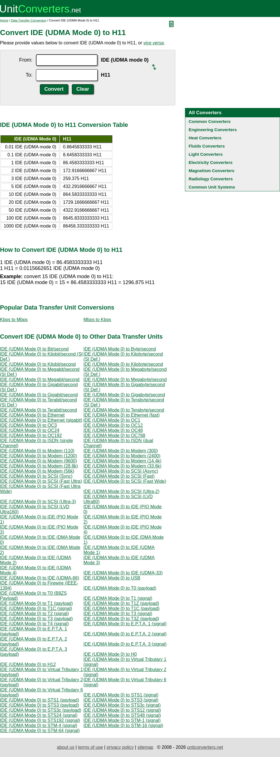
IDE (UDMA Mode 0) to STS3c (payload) (40, 710)
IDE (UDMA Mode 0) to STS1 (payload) (39, 700)
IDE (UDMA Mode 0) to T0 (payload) (119, 588)
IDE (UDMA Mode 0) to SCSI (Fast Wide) (124, 481)
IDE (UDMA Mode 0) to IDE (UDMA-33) (123, 572)
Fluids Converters (207, 146)
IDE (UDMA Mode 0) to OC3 (28, 425)
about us (65, 747)
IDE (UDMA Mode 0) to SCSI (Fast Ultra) (41, 481)
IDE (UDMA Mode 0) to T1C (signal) (36, 608)
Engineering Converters (213, 129)
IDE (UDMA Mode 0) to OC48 (113, 430)
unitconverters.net (205, 747)
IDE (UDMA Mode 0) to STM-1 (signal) (122, 720)
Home (4, 20)
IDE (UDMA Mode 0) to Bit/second (34, 349)
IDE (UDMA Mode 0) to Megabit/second (39, 379)
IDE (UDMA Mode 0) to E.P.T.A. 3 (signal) (125, 644)
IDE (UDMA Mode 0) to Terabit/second (38, 410)
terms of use (90, 747)
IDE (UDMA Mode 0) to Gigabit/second (39, 394)
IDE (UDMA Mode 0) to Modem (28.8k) (39, 466)
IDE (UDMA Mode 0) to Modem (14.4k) (122, 460)
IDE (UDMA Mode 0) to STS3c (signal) (122, 705)
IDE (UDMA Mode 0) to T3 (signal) (117, 613)
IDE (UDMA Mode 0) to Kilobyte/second (123, 364)
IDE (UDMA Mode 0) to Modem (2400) (121, 455)
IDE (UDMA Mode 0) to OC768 (114, 435)
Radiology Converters (211, 178)
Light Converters (206, 154)
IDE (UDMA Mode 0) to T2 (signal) (34, 613)
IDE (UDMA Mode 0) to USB (111, 578)
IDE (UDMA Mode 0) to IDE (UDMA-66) (39, 578)
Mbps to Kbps (97, 319)
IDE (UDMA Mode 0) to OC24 (29, 430)
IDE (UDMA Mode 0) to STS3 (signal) (120, 700)
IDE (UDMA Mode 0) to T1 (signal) (117, 598)
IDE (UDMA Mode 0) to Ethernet (32, 415)
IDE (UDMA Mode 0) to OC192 (31, 435)
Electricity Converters (210, 162)
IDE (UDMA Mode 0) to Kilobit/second (38, 364)
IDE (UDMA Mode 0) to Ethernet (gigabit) (41, 420)
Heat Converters (205, 137)
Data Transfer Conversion (28, 20)
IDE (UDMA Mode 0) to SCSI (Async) (120, 471)
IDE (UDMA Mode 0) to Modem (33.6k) (122, 466)
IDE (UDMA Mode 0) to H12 (28, 664)
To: (29, 75)
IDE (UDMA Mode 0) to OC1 (111, 420)
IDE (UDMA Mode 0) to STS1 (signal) (120, 695)
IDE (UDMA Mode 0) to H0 (110, 654)
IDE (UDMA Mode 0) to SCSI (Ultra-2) (121, 491)
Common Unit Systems (212, 187)
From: (26, 60)
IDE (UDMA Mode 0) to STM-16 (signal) (123, 725)
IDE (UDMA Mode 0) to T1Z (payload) (121, 603)
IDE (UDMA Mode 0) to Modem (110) (37, 450)
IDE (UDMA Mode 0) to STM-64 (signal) (40, 730)
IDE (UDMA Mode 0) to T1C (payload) (121, 608)
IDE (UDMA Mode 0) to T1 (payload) (36, 603)
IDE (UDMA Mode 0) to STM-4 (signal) (38, 725)
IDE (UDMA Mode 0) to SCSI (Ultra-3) (38, 501)
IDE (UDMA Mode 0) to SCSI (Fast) (119, 476)
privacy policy (120, 747)
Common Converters (210, 121)
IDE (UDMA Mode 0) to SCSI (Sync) (36, 476)
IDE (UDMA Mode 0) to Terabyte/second (123, 410)
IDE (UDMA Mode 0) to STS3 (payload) (39, 705)
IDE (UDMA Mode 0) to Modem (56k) (37, 471)
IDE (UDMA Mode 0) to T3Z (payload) (121, 618)
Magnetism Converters (211, 170)
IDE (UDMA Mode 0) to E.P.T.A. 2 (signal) (125, 633)
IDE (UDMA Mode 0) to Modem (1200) (38, 455)
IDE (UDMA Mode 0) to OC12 (113, 425)
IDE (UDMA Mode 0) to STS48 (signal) (122, 715)
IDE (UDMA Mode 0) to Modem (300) (120, 450)
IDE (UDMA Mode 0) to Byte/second (119, 349)
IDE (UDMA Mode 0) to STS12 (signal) (122, 710)
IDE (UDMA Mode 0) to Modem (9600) (38, 460)
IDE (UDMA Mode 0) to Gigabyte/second (124, 394)
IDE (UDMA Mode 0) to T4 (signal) (34, 623)
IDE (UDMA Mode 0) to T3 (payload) (36, 618)
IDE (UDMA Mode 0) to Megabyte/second (125, 379)
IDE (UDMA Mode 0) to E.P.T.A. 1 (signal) (125, 623)
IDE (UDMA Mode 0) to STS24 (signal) (38, 715)
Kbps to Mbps (14, 319)
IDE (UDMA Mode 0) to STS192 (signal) (40, 720)
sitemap (145, 747)
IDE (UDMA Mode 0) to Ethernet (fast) (121, 415)
